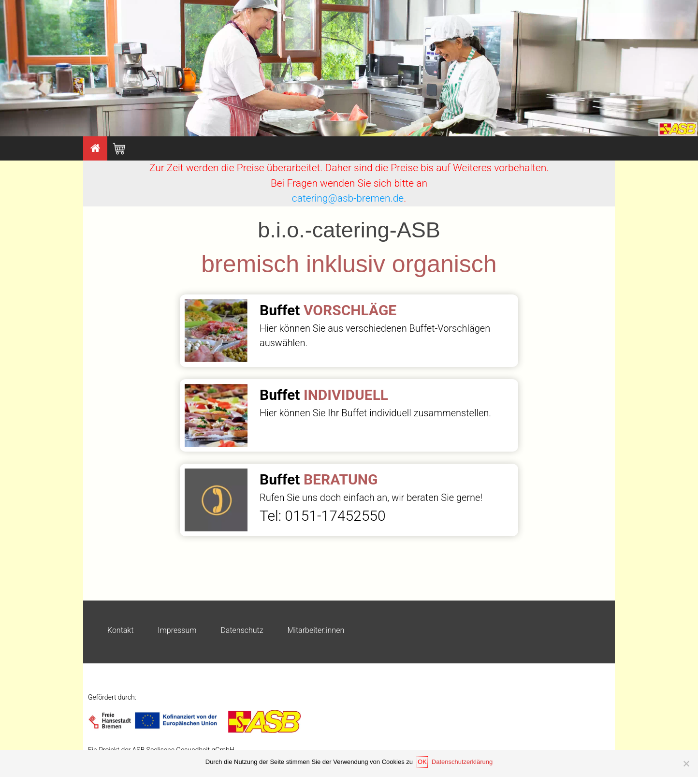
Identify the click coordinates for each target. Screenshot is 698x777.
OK (422, 761)
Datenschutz (241, 630)
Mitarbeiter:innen (316, 630)
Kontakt (120, 630)
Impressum (177, 630)
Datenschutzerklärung (462, 761)
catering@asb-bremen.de (348, 198)
